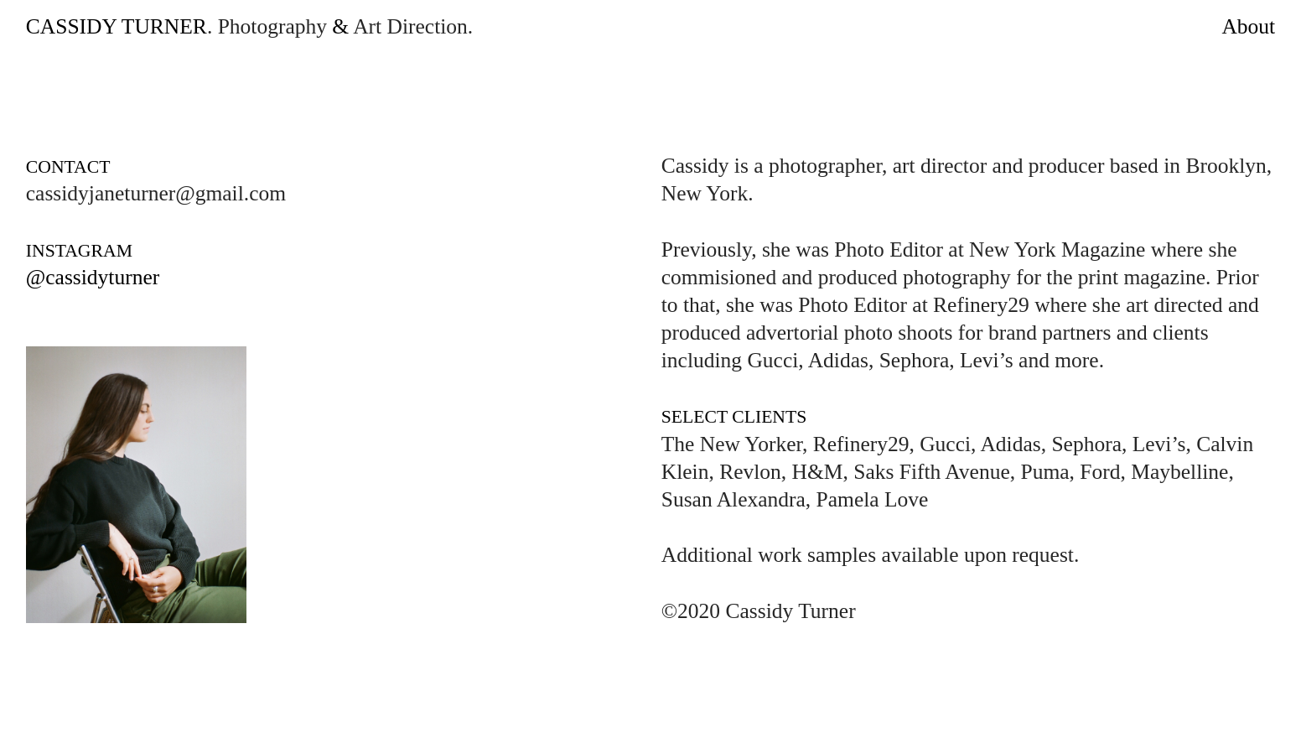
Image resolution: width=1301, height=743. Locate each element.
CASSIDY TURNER (116, 26)
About (1248, 26)
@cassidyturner (92, 277)
